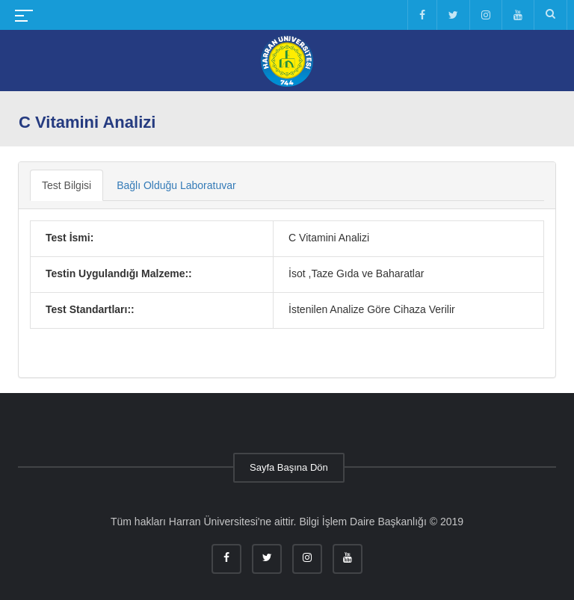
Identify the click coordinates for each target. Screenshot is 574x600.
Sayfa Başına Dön (289, 467)
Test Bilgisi (66, 185)
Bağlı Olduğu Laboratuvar (176, 185)
